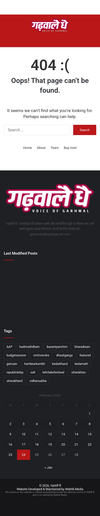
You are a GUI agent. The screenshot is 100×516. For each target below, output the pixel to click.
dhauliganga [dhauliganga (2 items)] (64, 355)
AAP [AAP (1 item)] (9, 347)
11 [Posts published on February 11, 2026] (37, 434)
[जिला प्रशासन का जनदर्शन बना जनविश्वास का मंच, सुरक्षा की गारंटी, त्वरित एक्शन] (81, 273)
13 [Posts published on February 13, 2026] (63, 434)
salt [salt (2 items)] (32, 372)
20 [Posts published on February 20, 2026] (63, 444)
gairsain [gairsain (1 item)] (12, 364)
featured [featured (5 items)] (85, 355)
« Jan (48, 467)
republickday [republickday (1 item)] (15, 372)
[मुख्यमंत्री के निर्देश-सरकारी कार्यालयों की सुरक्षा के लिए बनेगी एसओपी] (81, 310)
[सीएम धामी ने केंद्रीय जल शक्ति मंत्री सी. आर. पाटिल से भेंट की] (50, 310)
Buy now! (70, 148)
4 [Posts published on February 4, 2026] (37, 424)
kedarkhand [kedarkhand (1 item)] (60, 364)
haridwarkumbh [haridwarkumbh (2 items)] (34, 364)
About (41, 148)
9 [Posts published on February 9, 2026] (10, 434)
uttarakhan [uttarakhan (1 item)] (78, 372)
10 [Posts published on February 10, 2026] (24, 434)
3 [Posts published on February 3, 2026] (23, 424)
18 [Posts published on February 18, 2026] (37, 444)
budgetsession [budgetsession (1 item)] (16, 355)
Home (27, 148)
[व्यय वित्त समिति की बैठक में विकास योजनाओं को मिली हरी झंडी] (50, 273)
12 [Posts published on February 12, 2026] (50, 434)
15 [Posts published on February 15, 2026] (89, 434)
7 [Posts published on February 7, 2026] (76, 424)
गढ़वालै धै (55, 485)
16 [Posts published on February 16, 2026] (10, 444)
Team (55, 148)
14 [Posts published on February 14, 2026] (76, 434)
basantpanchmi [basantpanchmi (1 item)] (57, 347)
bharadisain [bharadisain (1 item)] (82, 347)
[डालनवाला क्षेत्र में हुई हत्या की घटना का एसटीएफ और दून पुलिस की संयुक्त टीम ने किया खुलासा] (81, 292)
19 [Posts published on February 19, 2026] (50, 444)
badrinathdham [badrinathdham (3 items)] (29, 347)
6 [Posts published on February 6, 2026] (63, 424)
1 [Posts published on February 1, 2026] (89, 414)
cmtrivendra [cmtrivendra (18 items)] (41, 355)
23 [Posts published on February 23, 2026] (10, 455)
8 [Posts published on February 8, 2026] (89, 424)
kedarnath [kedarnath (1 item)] (81, 364)
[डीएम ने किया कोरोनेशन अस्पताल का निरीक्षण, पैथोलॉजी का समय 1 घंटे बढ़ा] (50, 292)
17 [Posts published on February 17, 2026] (24, 444)
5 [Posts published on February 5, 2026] (50, 424)
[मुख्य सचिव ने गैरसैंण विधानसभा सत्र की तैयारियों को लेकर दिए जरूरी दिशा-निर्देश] (18, 273)
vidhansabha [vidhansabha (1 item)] (38, 381)
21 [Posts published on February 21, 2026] (76, 444)
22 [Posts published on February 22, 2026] (89, 444)
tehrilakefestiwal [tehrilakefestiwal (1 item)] (53, 372)
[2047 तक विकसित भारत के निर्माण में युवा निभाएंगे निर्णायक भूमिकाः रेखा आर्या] (18, 292)
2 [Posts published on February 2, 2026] (10, 424)
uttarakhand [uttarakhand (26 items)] (15, 381)
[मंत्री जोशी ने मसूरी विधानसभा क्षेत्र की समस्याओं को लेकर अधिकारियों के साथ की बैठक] (18, 310)
